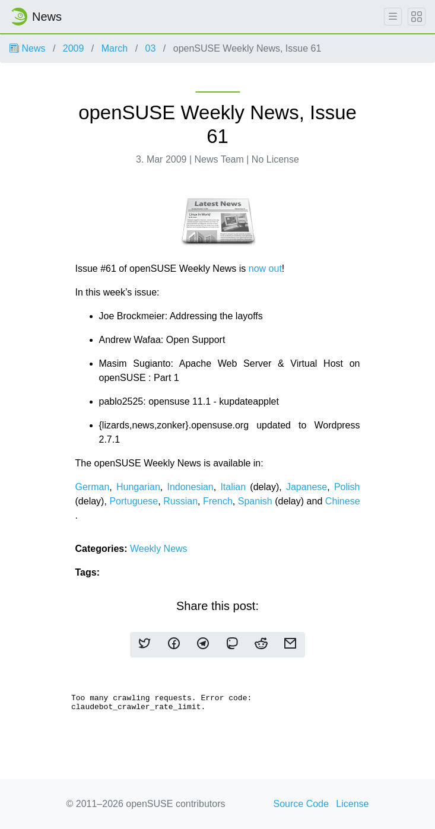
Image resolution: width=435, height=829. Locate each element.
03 (150, 48)
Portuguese (133, 501)
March (114, 48)
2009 (73, 48)
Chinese (342, 501)
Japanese (306, 487)
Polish (347, 487)
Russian (180, 501)
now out (265, 268)
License (352, 804)
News (27, 48)
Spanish (255, 501)
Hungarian (138, 487)
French (218, 501)
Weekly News (159, 549)
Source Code (301, 804)
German (92, 487)
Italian (233, 487)
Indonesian (190, 487)
